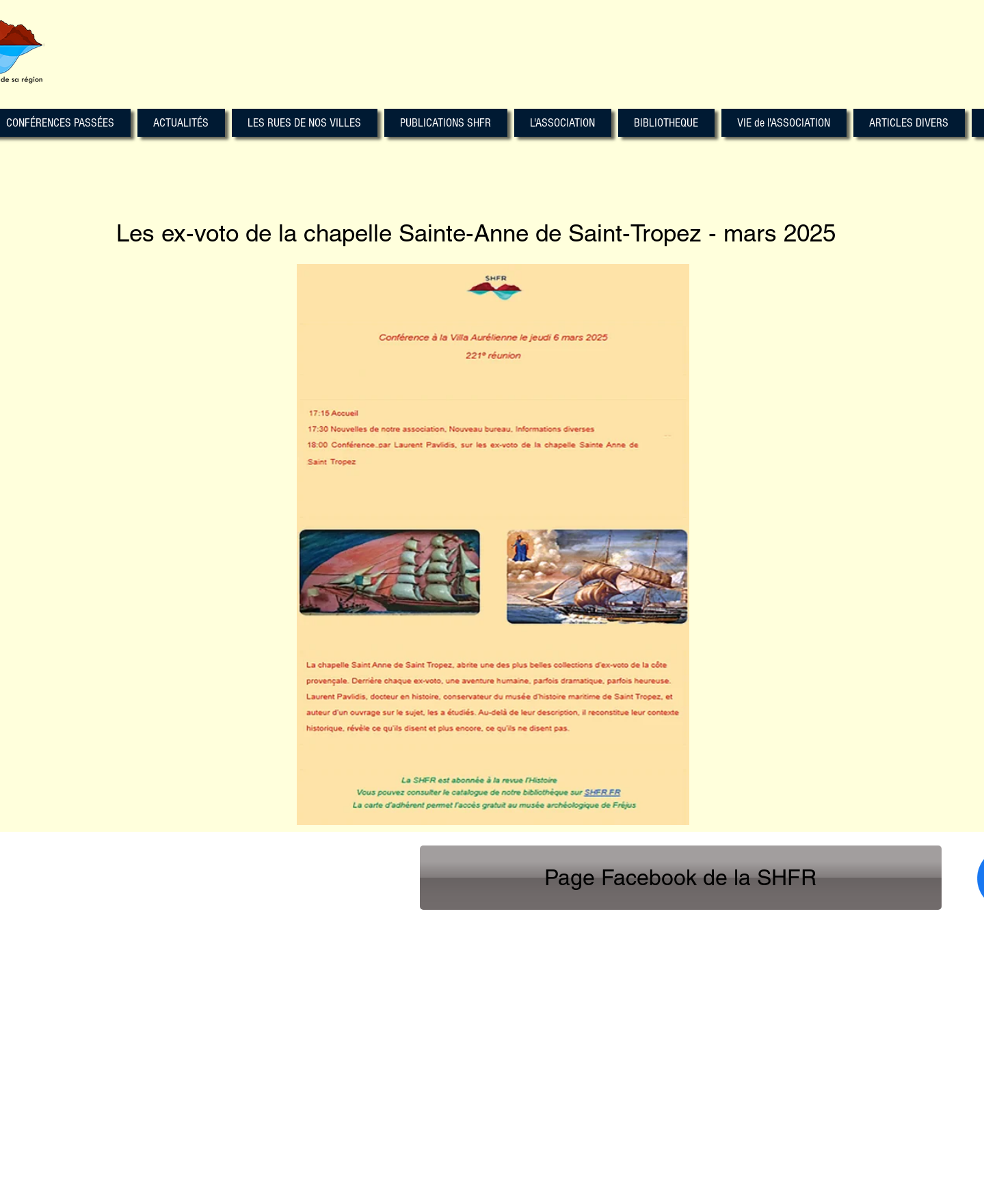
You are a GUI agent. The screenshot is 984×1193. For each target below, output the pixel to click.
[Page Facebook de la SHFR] (681, 877)
